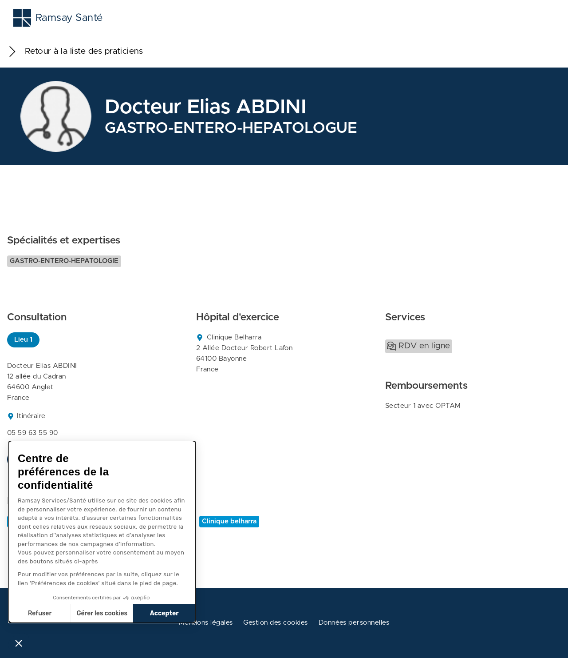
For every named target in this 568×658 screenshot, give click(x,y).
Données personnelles (354, 622)
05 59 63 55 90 (32, 433)
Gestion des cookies (275, 622)
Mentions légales (206, 622)
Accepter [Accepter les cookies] (164, 613)
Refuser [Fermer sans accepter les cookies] (39, 613)
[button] (18, 643)
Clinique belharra (229, 521)
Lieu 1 (23, 339)
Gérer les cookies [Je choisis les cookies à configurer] (102, 613)
